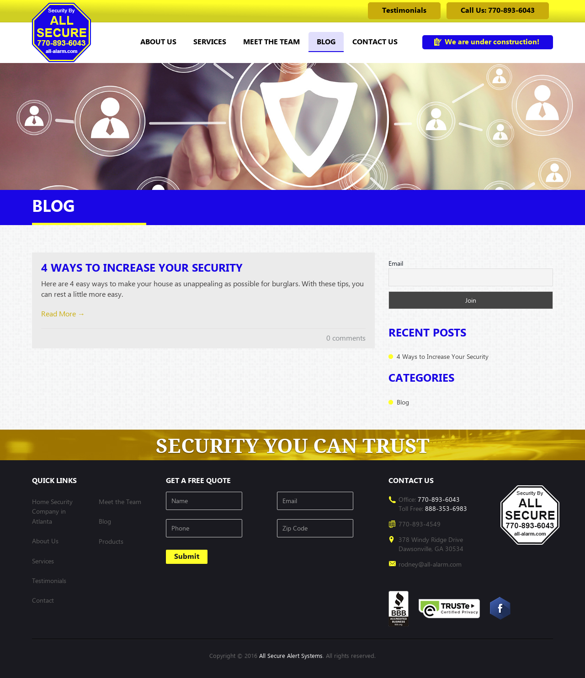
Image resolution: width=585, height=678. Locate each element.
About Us (158, 41)
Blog (326, 41)
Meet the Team (271, 41)
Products (111, 541)
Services (209, 41)
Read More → (63, 314)
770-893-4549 (420, 524)
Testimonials (404, 10)
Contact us (375, 41)
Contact (43, 600)
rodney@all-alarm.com (430, 564)
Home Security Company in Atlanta (52, 511)
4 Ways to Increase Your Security (142, 268)
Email (395, 263)
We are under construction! (492, 41)
